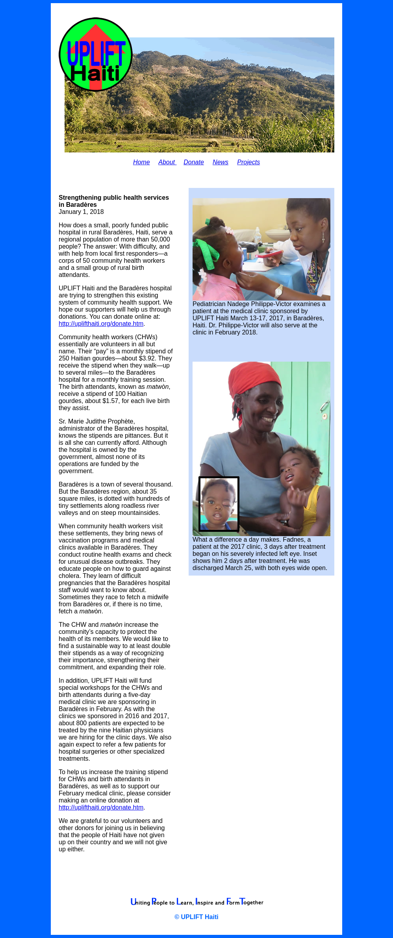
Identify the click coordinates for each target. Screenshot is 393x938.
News (220, 162)
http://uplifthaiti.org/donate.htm (101, 323)
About (167, 162)
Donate (194, 162)
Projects (248, 162)
